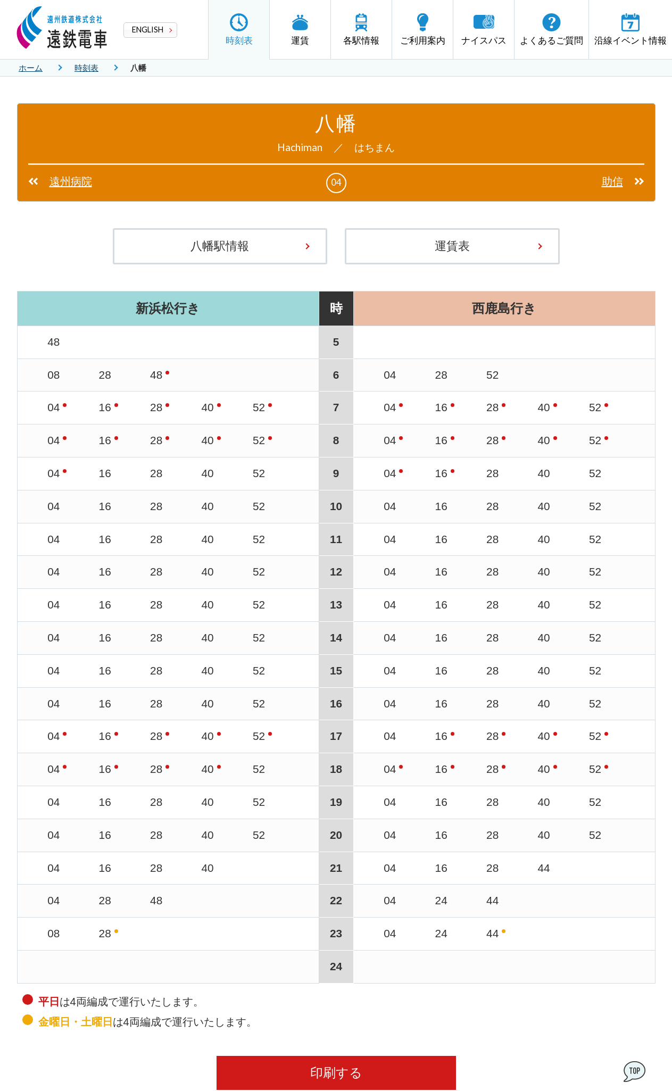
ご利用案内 (422, 29)
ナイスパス (484, 29)
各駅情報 (361, 29)
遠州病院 (70, 181)
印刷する (336, 1072)
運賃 (300, 29)
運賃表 (452, 246)
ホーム (31, 67)
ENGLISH (147, 29)
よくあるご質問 (551, 29)
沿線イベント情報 (630, 29)
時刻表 (239, 29)
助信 (612, 181)
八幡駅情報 (219, 246)
